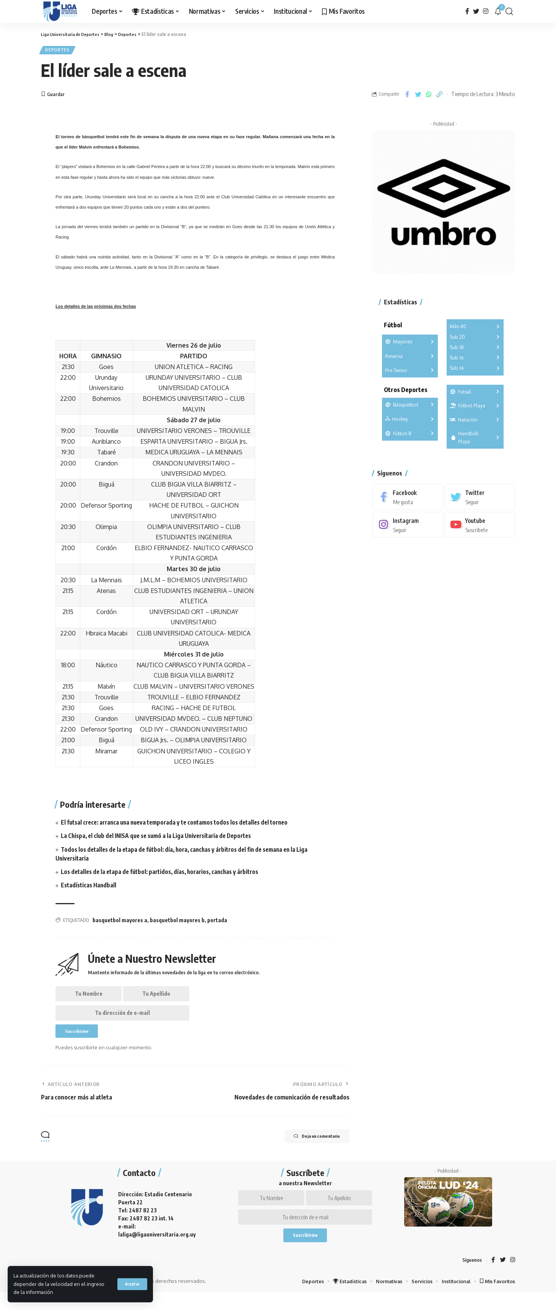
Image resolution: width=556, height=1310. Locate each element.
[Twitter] (476, 11)
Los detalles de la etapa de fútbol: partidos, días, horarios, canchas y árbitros (165, 874)
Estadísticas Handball (90, 887)
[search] (509, 11)
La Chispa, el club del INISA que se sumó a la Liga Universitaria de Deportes (161, 838)
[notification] (498, 11)
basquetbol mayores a (120, 922)
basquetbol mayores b (177, 922)
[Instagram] (485, 11)
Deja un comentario (309, 1147)
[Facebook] (467, 11)
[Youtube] (480, 522)
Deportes (59, 51)
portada (217, 922)
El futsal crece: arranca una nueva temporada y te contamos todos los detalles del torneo (181, 824)
